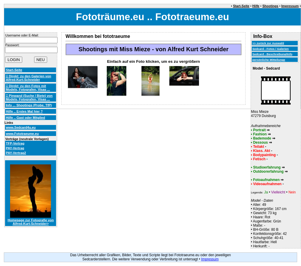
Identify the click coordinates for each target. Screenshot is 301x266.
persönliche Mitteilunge (268, 59)
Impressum (290, 6)
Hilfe (255, 6)
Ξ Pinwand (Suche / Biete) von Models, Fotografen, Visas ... (29, 97)
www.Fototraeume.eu (22, 133)
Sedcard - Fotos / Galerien (270, 48)
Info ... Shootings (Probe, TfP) (29, 105)
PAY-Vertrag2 (16, 153)
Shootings (270, 6)
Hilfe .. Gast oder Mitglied (25, 117)
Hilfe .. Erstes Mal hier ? (24, 111)
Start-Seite (241, 6)
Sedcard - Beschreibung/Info (272, 54)
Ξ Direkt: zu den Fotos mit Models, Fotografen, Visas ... (28, 87)
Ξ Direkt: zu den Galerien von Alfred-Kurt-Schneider (28, 77)
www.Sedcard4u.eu (21, 127)
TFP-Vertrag (15, 143)
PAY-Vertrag (15, 148)
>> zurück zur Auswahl (268, 43)
